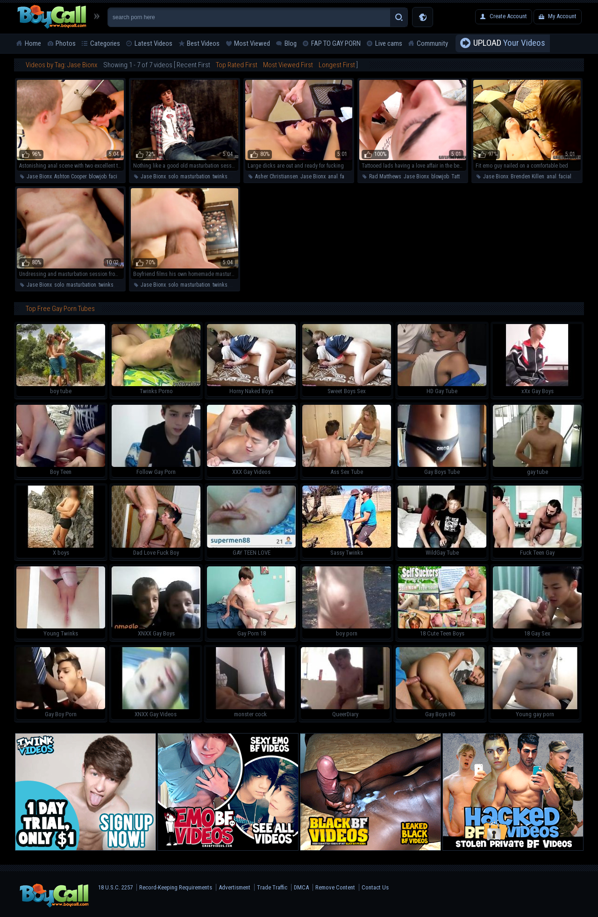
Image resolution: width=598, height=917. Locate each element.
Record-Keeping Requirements (175, 887)
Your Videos (509, 43)
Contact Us (375, 887)
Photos (66, 43)
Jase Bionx (39, 176)
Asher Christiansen (276, 176)
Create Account (508, 16)
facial (115, 176)
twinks (220, 176)
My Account (562, 16)
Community (432, 43)
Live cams (388, 43)
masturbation (195, 176)
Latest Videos (153, 43)
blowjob (98, 176)
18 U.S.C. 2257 (115, 887)
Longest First (337, 65)
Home (33, 43)
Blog (291, 43)
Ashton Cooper (70, 176)
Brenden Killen (527, 176)
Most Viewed (252, 43)
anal (333, 176)
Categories (105, 43)
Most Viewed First (288, 65)
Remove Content (335, 887)
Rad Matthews (385, 176)
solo (173, 176)
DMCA (301, 887)
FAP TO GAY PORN (336, 43)
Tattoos (459, 176)
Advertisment (234, 887)
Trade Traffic (272, 887)
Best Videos (203, 43)
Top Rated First (236, 65)
